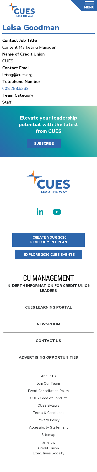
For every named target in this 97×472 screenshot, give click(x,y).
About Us (48, 376)
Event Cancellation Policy (48, 391)
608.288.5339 (15, 88)
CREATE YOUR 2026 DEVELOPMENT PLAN (48, 239)
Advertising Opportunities (48, 357)
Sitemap (48, 434)
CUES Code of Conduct (48, 398)
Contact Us (48, 340)
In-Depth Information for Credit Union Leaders (48, 284)
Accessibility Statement (48, 427)
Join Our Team (48, 383)
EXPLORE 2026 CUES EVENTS (48, 254)
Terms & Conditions (48, 413)
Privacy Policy (49, 420)
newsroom (48, 324)
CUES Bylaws (48, 405)
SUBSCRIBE (44, 143)
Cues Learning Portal (48, 307)
